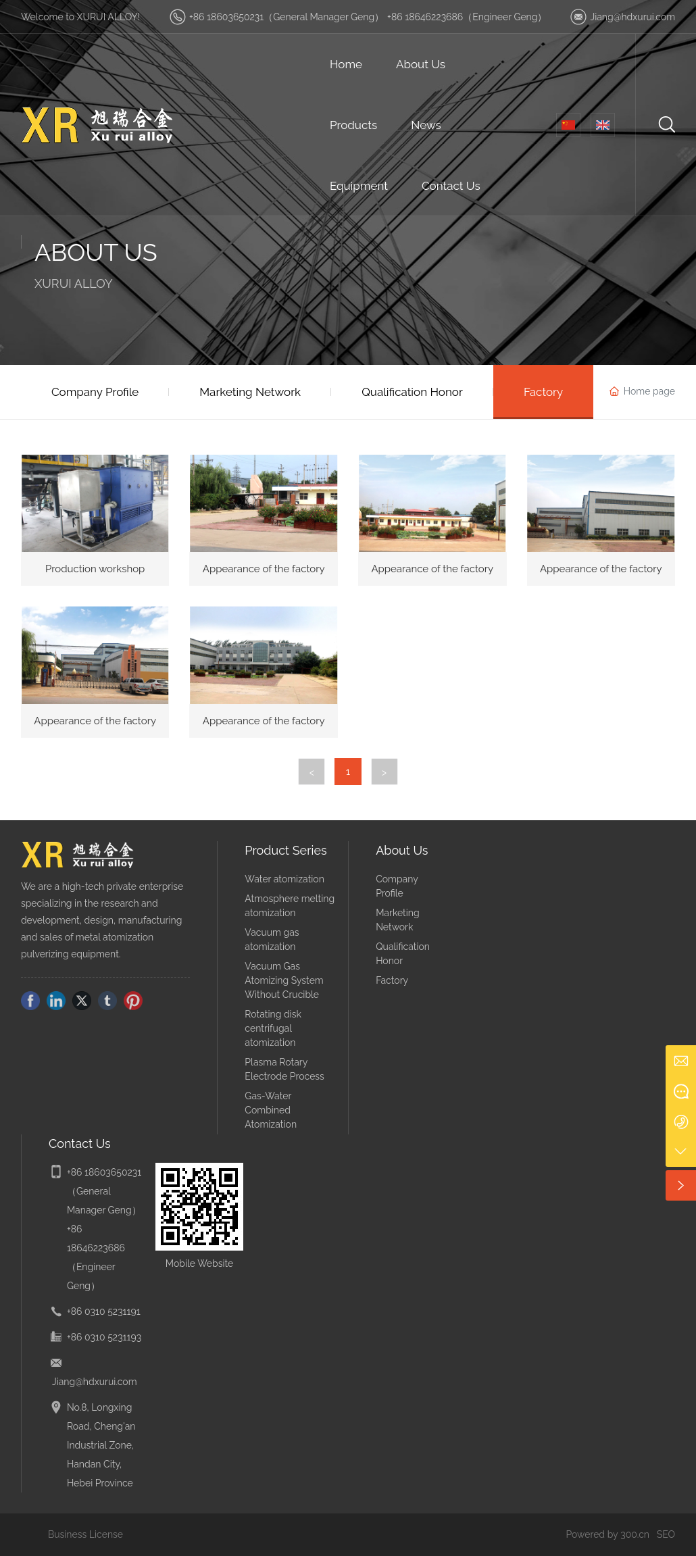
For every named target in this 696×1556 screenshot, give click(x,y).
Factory (392, 980)
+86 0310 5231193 (104, 1337)
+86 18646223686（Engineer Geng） (467, 16)
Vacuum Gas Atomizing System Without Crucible (284, 980)
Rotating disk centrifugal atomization (273, 1028)
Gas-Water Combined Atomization (271, 1110)
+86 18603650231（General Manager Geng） (286, 16)
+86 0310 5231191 (104, 1311)
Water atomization (284, 879)
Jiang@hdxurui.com (632, 16)
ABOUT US (95, 252)
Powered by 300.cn (607, 1534)
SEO (666, 1534)
